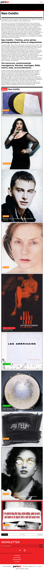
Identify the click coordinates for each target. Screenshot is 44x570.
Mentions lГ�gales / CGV (29, 566)
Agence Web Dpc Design (22, 568)
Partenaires (17, 559)
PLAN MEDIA (17, 557)
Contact (17, 561)
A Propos (17, 555)
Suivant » (40, 534)
